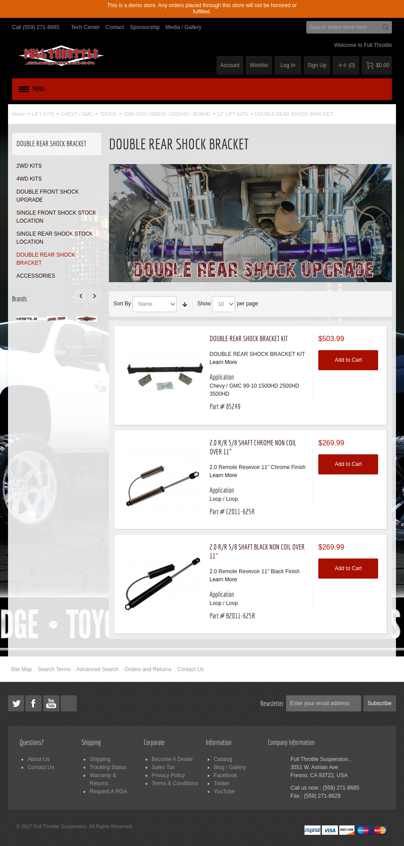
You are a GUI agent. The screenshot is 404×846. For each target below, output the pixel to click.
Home (18, 114)
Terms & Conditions (175, 783)
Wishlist (259, 65)
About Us (39, 759)
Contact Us (190, 669)
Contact (115, 27)
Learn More (223, 362)
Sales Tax (163, 767)
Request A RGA (108, 791)
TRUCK (108, 114)
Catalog (223, 759)
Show (204, 303)
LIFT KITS (43, 114)
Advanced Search (97, 669)
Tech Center (85, 27)
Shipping (100, 759)
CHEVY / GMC (77, 114)
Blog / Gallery (230, 767)
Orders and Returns (148, 669)
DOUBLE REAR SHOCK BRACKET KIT (248, 338)
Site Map (21, 669)
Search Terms (54, 669)
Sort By (122, 303)
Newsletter (272, 703)
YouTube (224, 791)
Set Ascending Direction (185, 304)
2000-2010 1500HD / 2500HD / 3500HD (166, 114)
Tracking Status (108, 767)
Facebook (225, 775)
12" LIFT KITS (232, 114)
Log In (287, 65)
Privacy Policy (168, 775)
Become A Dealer (172, 759)
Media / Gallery (184, 27)
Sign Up (316, 65)
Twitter (221, 783)
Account (229, 65)
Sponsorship (145, 27)
